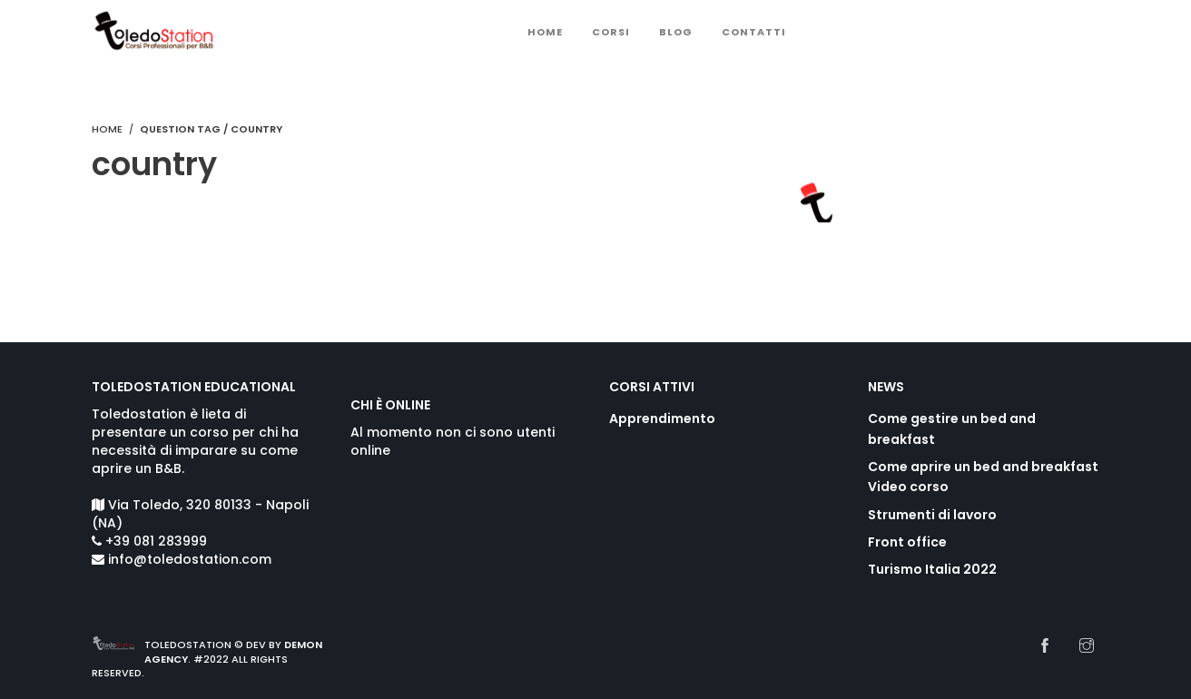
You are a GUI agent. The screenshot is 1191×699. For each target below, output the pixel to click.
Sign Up (1019, 33)
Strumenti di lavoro (932, 515)
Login (947, 33)
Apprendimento (662, 418)
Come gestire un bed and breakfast (952, 428)
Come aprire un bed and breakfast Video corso (983, 477)
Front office (907, 542)
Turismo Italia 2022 (932, 569)
